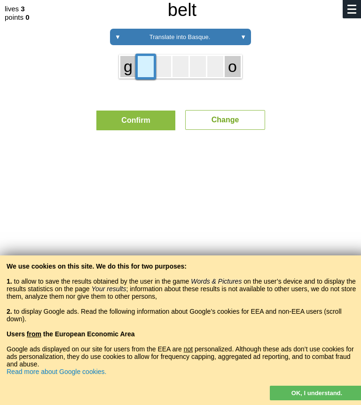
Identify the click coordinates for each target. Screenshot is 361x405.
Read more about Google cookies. (56, 371)
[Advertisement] (180, 225)
